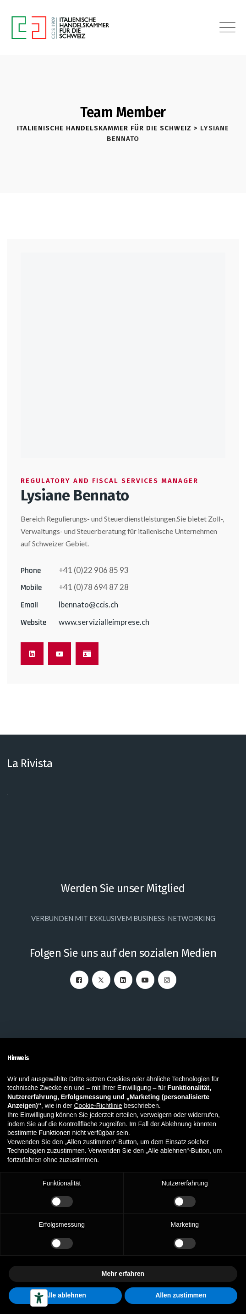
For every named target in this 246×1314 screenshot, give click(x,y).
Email (29, 605)
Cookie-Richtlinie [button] (98, 1105)
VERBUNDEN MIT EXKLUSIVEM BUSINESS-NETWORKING (123, 918)
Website (33, 623)
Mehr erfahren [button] (123, 1273)
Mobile (31, 588)
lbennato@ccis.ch (88, 604)
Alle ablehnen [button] (65, 1295)
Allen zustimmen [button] (180, 1295)
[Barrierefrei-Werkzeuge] (39, 1298)
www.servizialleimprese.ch (104, 622)
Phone (31, 571)
